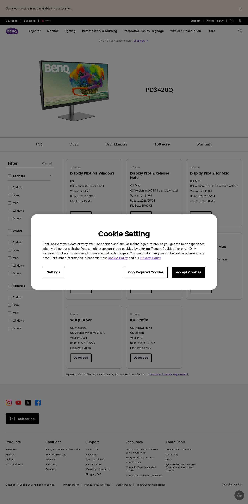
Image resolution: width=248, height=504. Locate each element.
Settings (53, 272)
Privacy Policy (150, 258)
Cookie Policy (118, 258)
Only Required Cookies (146, 272)
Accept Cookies (188, 272)
